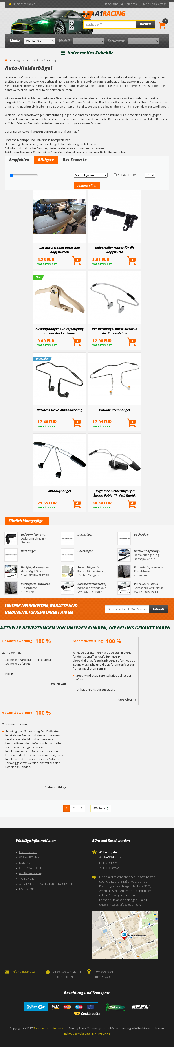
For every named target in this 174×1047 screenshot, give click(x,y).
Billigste (46, 159)
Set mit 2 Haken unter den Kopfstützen (59, 249)
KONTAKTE (26, 863)
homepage (15, 59)
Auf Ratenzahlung (30, 873)
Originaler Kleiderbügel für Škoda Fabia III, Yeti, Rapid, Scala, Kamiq (114, 493)
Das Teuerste (75, 159)
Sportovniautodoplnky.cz (50, 1028)
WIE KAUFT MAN (29, 857)
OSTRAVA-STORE (30, 868)
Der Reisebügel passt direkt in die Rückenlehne (114, 330)
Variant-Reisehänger (114, 410)
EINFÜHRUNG (28, 852)
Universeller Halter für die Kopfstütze (114, 249)
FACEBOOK (26, 889)
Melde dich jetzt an (155, 4)
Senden (158, 609)
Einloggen (131, 4)
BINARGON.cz (101, 1033)
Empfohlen (19, 159)
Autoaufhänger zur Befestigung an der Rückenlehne (60, 330)
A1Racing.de (117, 15)
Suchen (145, 24)
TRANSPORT (27, 878)
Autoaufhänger (59, 491)
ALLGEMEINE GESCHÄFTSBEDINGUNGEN (45, 884)
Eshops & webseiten (78, 1033)
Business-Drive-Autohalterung (59, 410)
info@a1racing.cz (24, 4)
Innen (29, 60)
